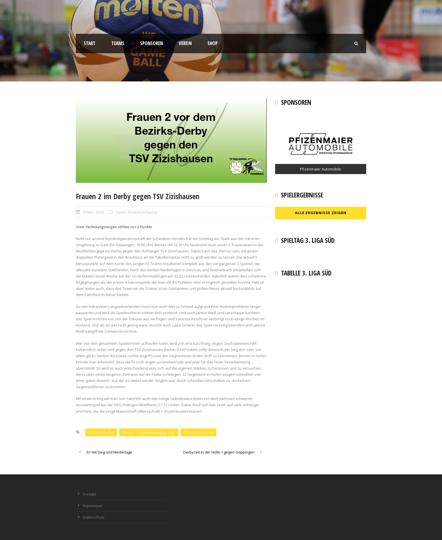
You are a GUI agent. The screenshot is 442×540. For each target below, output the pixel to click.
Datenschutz (94, 517)
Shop (212, 43)
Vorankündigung (142, 212)
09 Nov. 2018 (92, 212)
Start (90, 43)
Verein (185, 43)
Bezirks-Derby (101, 432)
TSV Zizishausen (198, 432)
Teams (117, 43)
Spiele (121, 212)
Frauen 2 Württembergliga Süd (149, 432)
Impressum (92, 505)
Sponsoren (151, 43)
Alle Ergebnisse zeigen (320, 212)
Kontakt (89, 494)
